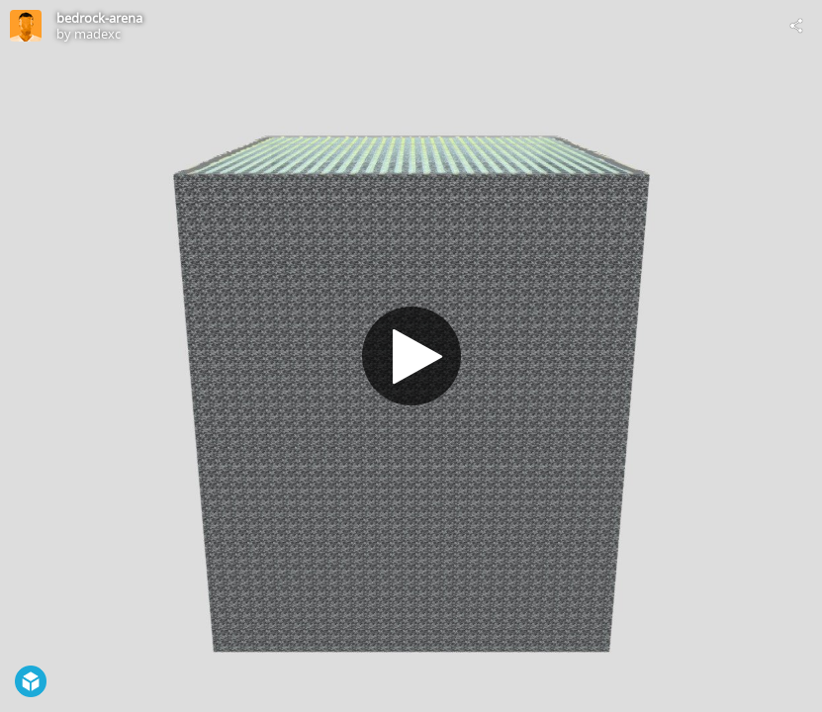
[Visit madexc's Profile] (26, 26)
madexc (97, 34)
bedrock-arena (99, 18)
